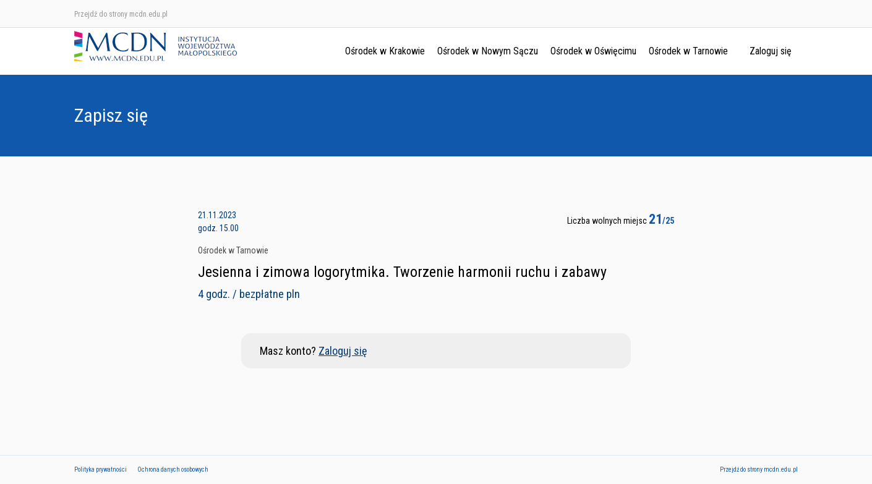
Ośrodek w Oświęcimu (593, 51)
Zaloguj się (771, 51)
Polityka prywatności (100, 469)
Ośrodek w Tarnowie (688, 51)
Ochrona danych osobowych (172, 469)
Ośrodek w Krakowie (385, 51)
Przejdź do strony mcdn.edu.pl (121, 14)
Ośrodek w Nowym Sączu (487, 51)
